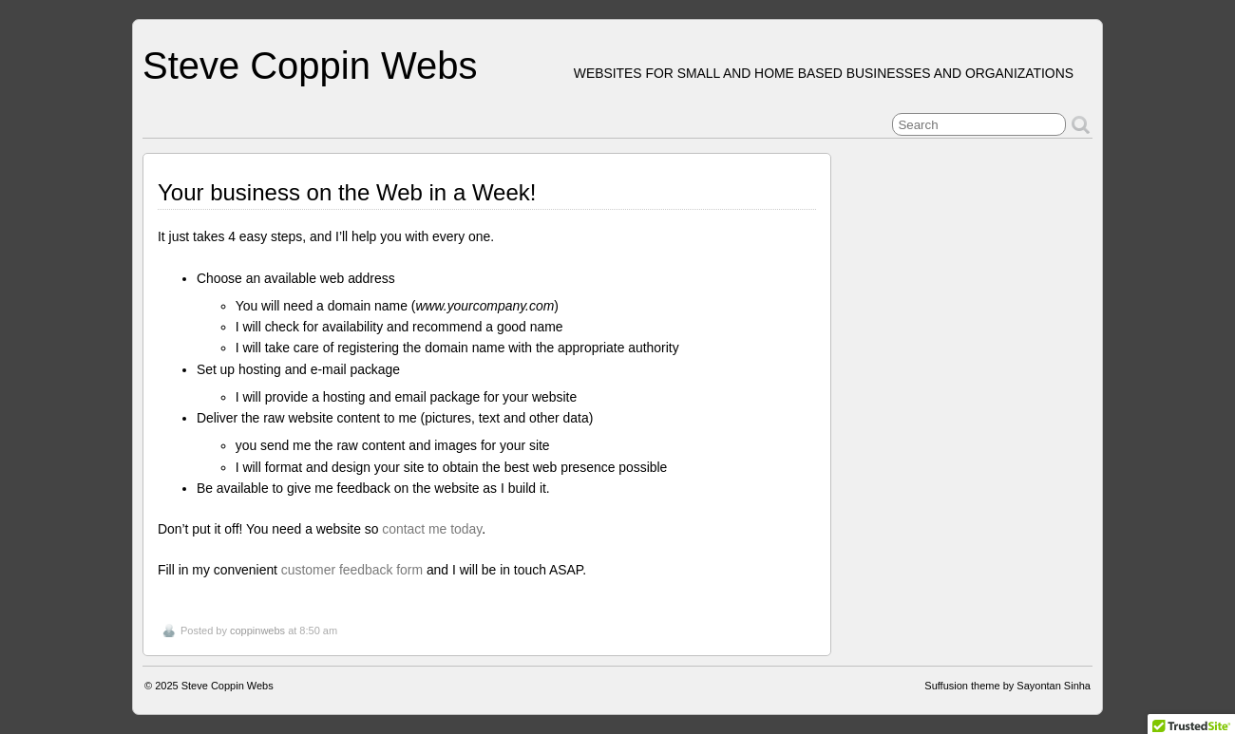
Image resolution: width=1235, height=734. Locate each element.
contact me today (432, 528)
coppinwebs (257, 630)
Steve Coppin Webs (309, 65)
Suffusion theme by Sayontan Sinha (1007, 685)
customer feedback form (352, 569)
